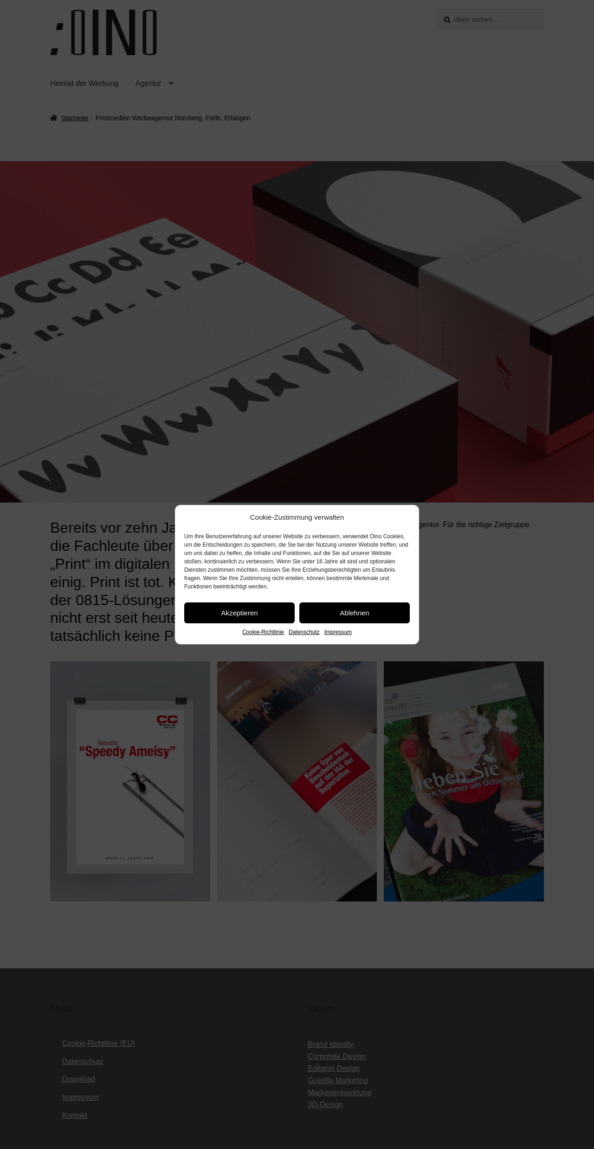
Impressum (338, 632)
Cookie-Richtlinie (263, 632)
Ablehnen (354, 613)
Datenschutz (304, 632)
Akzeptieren (239, 613)
